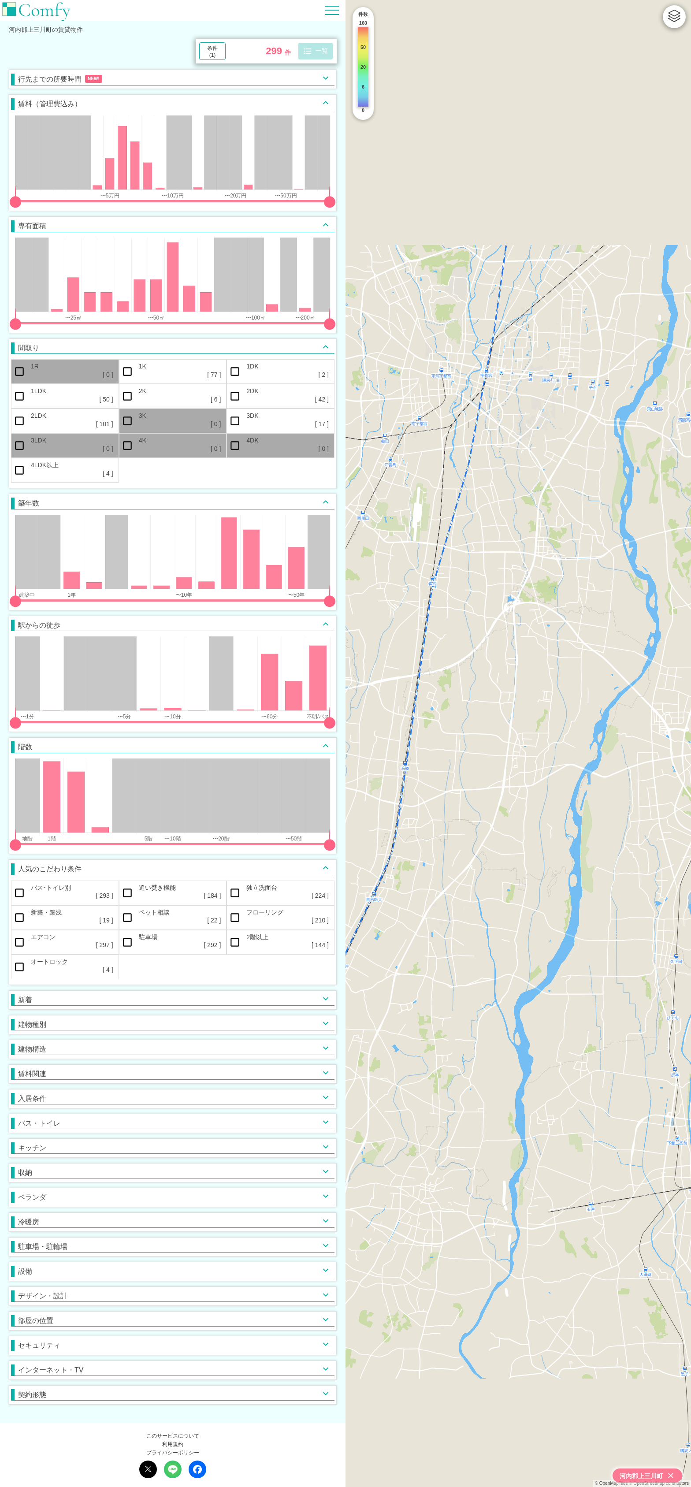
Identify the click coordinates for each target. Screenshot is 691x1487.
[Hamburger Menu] (332, 10)
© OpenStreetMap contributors (659, 1483)
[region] (518, 743)
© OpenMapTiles (611, 1483)
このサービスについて (172, 1436)
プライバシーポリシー (172, 1453)
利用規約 (172, 1444)
